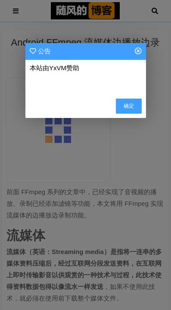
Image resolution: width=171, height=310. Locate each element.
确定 (129, 106)
